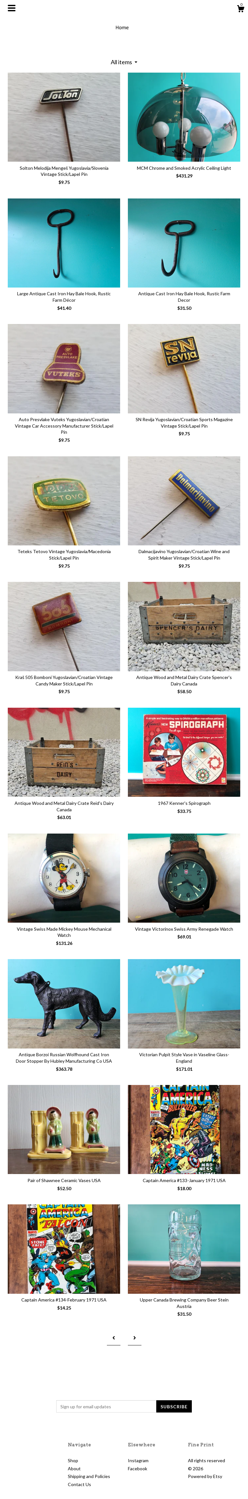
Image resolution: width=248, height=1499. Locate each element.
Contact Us (79, 1484)
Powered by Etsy (205, 1476)
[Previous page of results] (113, 1337)
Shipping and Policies (89, 1476)
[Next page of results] (134, 1337)
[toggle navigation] (12, 8)
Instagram (138, 1460)
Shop (73, 1460)
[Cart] (240, 10)
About (74, 1468)
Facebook (137, 1468)
